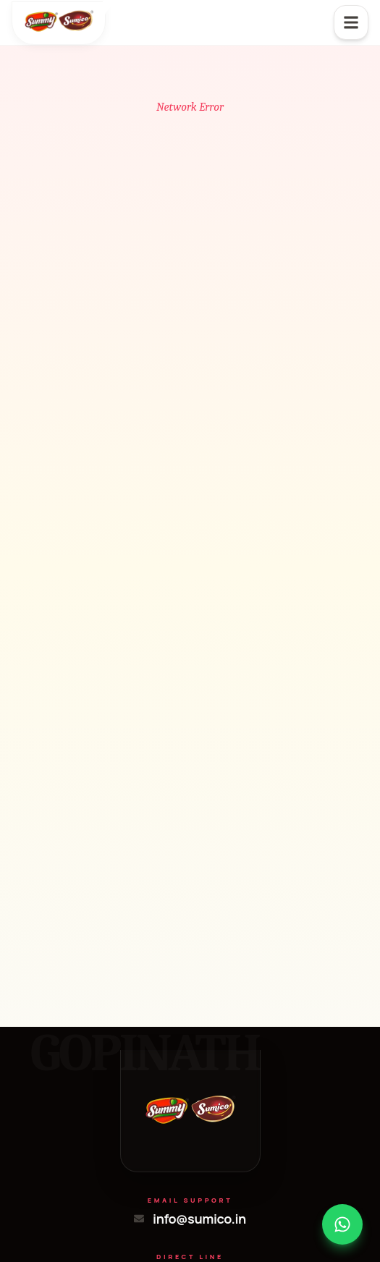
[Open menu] (351, 22)
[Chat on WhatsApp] (342, 1224)
